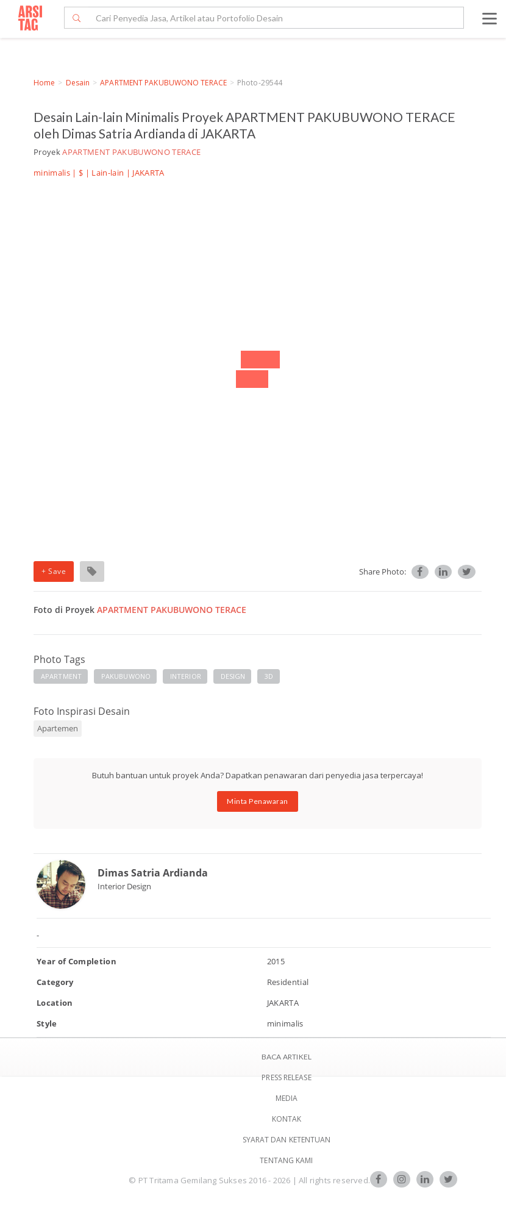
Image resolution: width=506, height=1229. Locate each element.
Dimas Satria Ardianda (153, 873)
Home (44, 82)
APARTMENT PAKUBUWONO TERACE (163, 82)
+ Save (53, 571)
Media (287, 1098)
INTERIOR (185, 676)
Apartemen (57, 728)
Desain (78, 82)
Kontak (287, 1119)
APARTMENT (61, 676)
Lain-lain (107, 172)
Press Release (286, 1077)
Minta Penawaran (257, 801)
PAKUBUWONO (126, 676)
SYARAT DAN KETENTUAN (287, 1139)
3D (269, 676)
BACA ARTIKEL (287, 1056)
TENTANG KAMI (286, 1160)
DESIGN (233, 676)
